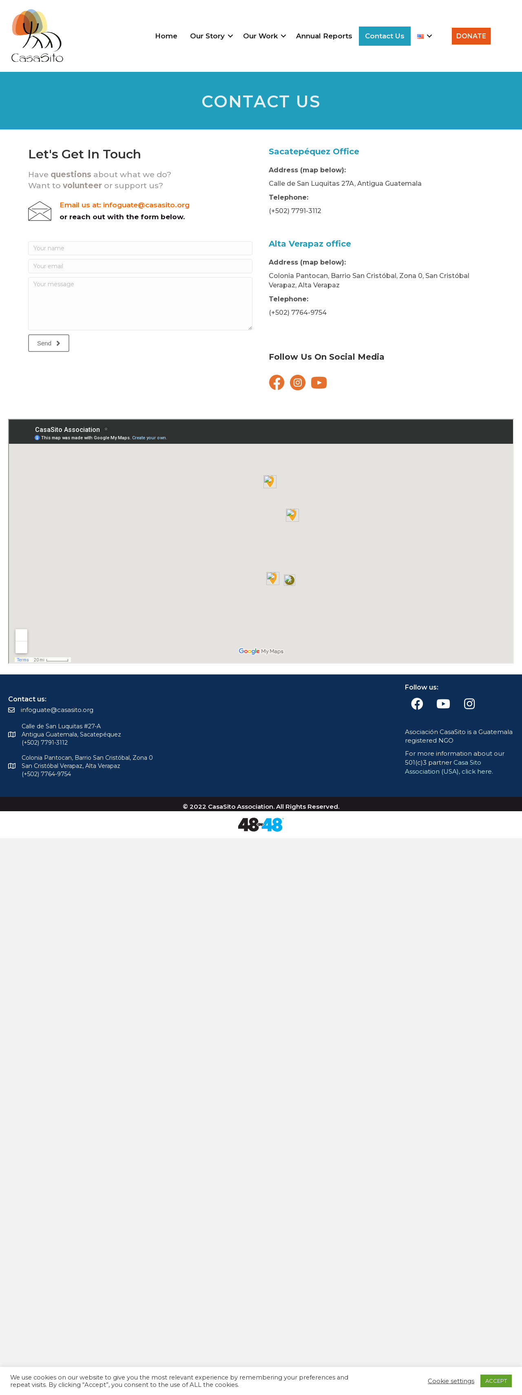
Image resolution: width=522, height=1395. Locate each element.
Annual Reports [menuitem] (324, 36)
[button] (231, 36)
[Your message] (140, 303)
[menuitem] (423, 36)
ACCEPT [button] (496, 1380)
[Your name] (140, 248)
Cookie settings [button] (451, 1381)
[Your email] (140, 266)
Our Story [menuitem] (207, 36)
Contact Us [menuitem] (385, 36)
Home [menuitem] (166, 36)
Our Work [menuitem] (260, 36)
